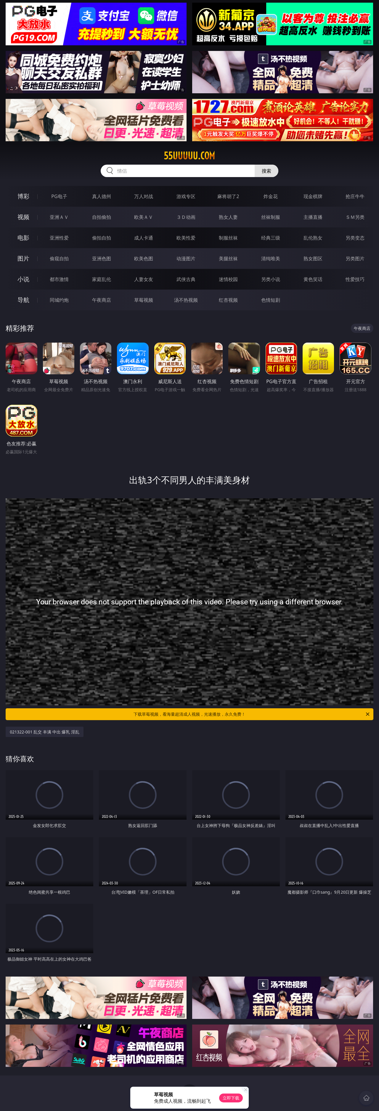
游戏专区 (185, 196)
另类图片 (355, 258)
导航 (23, 300)
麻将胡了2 (228, 196)
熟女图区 (312, 258)
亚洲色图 (101, 258)
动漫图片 (185, 258)
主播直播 (312, 217)
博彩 (23, 196)
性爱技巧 (355, 279)
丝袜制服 (270, 217)
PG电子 (59, 196)
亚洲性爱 (59, 238)
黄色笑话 (312, 279)
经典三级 (270, 238)
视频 (23, 217)
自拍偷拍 (101, 217)
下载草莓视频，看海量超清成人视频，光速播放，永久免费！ (252, 714)
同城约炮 (59, 300)
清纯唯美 (270, 258)
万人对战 (143, 196)
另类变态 (355, 238)
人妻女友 (143, 279)
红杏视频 (228, 300)
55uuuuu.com (189, 156)
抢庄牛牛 (355, 196)
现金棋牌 (312, 196)
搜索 (266, 171)
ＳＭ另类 (355, 217)
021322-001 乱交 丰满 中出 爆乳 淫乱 (44, 732)
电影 (23, 238)
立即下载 (231, 1098)
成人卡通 (143, 238)
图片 (23, 258)
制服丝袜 (228, 238)
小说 (23, 279)
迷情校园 (228, 279)
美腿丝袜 (228, 258)
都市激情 (59, 279)
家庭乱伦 (101, 279)
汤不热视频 (186, 300)
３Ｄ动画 (185, 217)
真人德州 (101, 196)
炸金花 (271, 196)
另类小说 (270, 279)
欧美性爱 (185, 238)
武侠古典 (185, 279)
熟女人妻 (228, 217)
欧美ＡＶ (143, 217)
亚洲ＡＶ (59, 217)
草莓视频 (143, 300)
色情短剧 (270, 300)
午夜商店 (101, 300)
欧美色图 (143, 258)
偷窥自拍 (59, 258)
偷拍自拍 (101, 238)
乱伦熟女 (312, 238)
